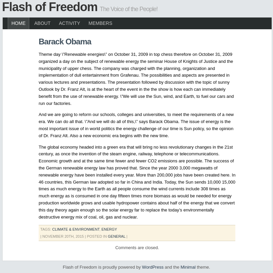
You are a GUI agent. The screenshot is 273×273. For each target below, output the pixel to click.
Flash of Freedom (50, 7)
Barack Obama (65, 41)
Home (18, 23)
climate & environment (75, 229)
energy (109, 229)
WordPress (152, 267)
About (42, 23)
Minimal (188, 267)
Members (100, 23)
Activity (69, 23)
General (116, 236)
